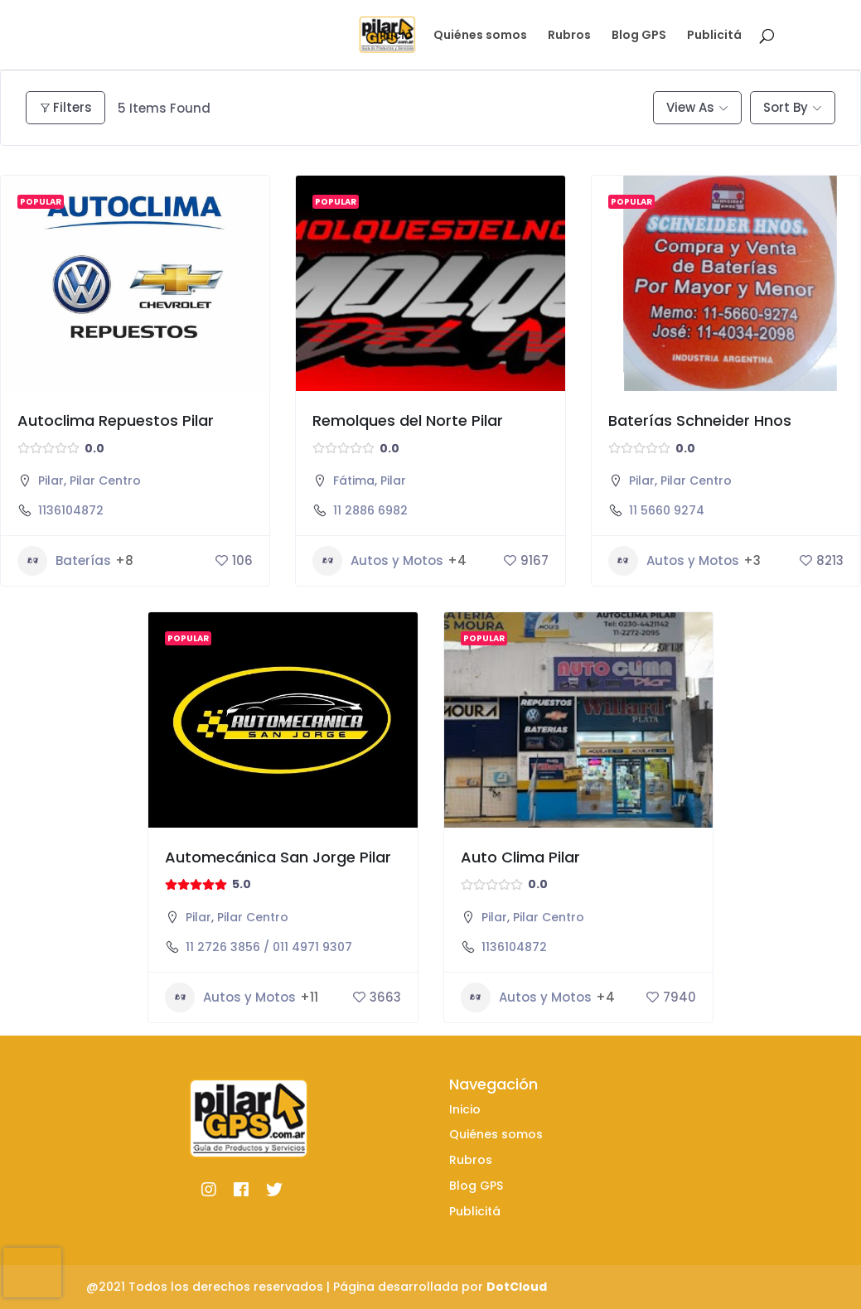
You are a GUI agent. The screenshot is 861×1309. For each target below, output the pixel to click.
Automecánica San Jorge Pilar (278, 857)
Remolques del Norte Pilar (407, 420)
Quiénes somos (480, 36)
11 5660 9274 (666, 510)
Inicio (396, 36)
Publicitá (714, 36)
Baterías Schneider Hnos (699, 420)
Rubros (569, 36)
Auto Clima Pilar (520, 857)
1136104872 (71, 510)
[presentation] (32, 1272)
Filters (65, 107)
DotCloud (516, 1286)
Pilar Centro (105, 480)
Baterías (64, 561)
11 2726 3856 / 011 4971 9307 (269, 947)
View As (690, 107)
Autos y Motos (377, 561)
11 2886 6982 (370, 510)
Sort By (785, 107)
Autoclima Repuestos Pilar (115, 420)
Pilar (51, 480)
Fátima (354, 480)
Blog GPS (639, 36)
